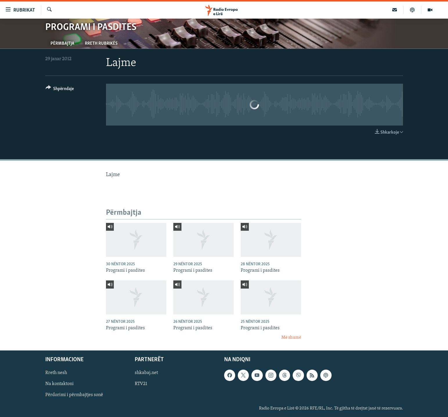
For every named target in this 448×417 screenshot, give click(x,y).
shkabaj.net (146, 373)
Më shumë (291, 337)
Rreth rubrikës (101, 43)
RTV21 (141, 384)
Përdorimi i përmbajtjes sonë (74, 395)
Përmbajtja (62, 43)
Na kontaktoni (59, 384)
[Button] (60, 90)
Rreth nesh (56, 373)
